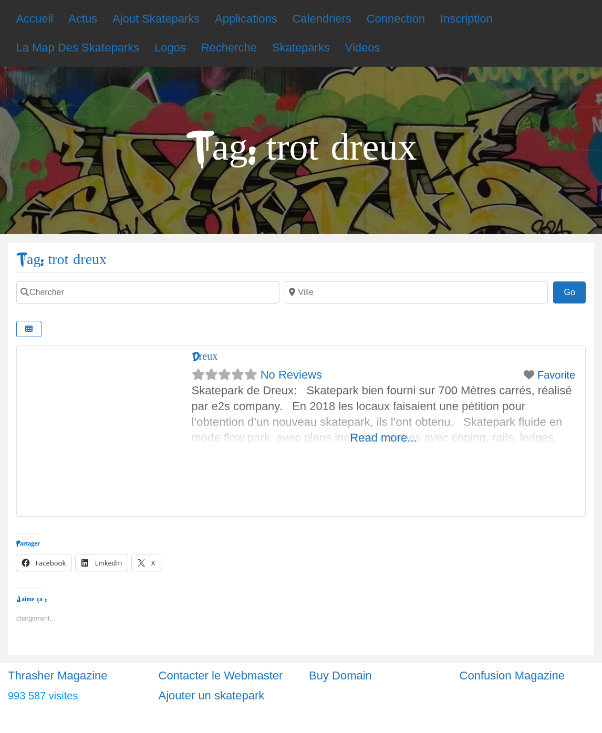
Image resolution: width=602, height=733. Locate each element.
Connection (396, 18)
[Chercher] (147, 292)
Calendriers (321, 18)
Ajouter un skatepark (212, 695)
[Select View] (28, 329)
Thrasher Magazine (58, 675)
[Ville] (416, 292)
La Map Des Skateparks (77, 47)
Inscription (466, 18)
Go (575, 291)
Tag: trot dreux (61, 259)
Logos (170, 47)
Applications (246, 18)
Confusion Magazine (512, 675)
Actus (82, 18)
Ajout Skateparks (156, 18)
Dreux (205, 356)
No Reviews (291, 374)
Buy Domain (340, 675)
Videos (362, 47)
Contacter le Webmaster (221, 675)
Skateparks (301, 47)
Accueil (34, 18)
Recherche (229, 47)
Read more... (383, 437)
